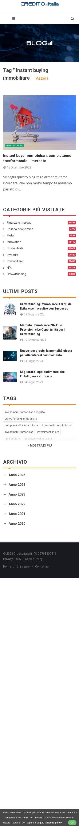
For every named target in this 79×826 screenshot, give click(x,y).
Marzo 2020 (12, 760)
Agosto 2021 (12, 659)
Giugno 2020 (12, 744)
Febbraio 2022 (14, 613)
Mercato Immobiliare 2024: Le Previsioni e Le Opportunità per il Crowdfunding (43, 329)
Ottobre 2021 (13, 649)
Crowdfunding (16, 274)
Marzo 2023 (12, 543)
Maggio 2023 (13, 533)
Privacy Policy (12, 807)
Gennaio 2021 (13, 694)
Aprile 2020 (11, 755)
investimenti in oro (48, 431)
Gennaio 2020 (13, 770)
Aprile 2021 (11, 679)
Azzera (42, 78)
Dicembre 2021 (14, 638)
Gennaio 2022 (13, 619)
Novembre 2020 (15, 719)
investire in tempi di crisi (56, 425)
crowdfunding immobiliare (21, 418)
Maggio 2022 (13, 598)
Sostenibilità (15, 248)
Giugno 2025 (12, 483)
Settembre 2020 (15, 729)
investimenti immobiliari (19, 431)
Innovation (14, 242)
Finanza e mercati (19, 222)
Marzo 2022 (12, 608)
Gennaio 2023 (13, 553)
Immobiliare (14, 145)
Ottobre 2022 (13, 583)
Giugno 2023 (12, 528)
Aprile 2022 (11, 603)
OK (72, 822)
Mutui (10, 235)
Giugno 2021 (12, 669)
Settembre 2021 (15, 654)
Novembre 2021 (15, 643)
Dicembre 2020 (14, 714)
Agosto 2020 (12, 734)
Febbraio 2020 (14, 765)
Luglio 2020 (12, 739)
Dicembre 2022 (14, 573)
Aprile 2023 (11, 538)
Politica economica (20, 229)
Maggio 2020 (13, 749)
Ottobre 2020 (13, 724)
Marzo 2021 (12, 684)
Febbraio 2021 (14, 689)
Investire (13, 255)
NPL (9, 268)
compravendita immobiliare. (22, 425)
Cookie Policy (34, 807)
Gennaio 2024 (13, 503)
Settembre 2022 (15, 588)
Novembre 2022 (15, 578)
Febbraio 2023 (14, 548)
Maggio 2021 (13, 674)
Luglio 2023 (12, 523)
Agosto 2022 (12, 593)
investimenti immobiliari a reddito (25, 412)
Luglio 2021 (12, 664)
